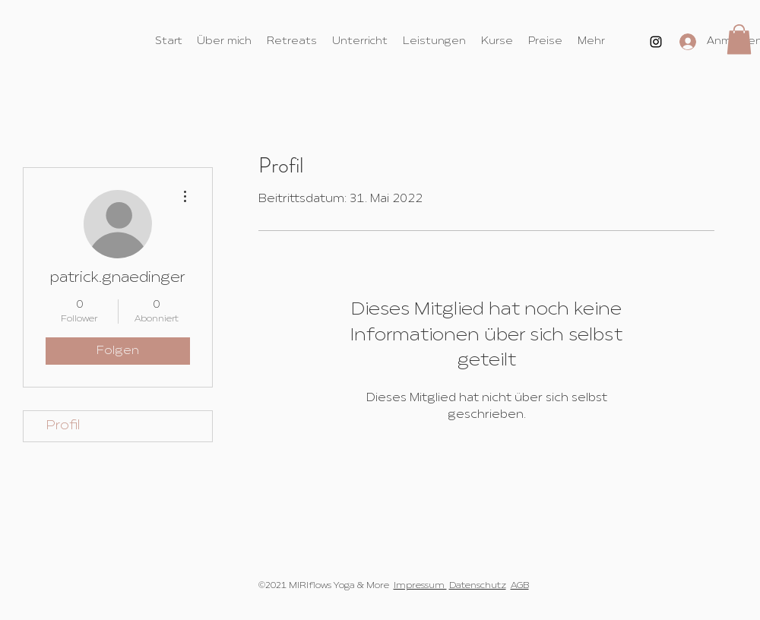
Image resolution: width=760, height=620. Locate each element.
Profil (63, 426)
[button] (739, 39)
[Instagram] (655, 41)
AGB (520, 585)
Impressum (420, 585)
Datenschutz (477, 585)
